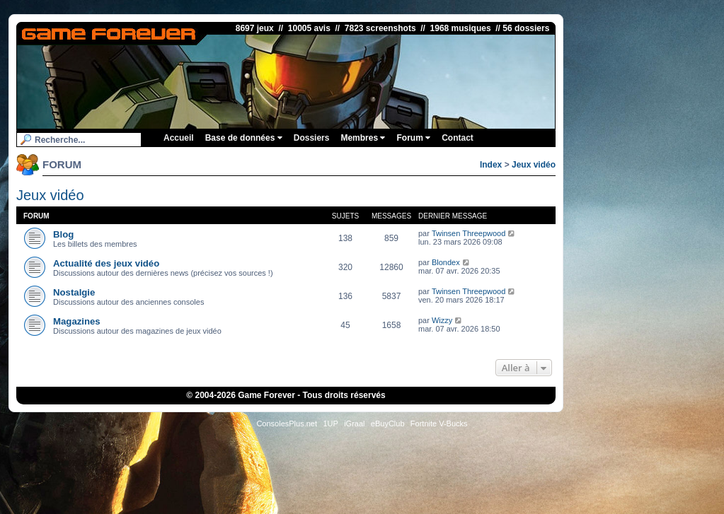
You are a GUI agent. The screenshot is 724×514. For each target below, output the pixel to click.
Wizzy (442, 320)
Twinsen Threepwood (468, 233)
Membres (362, 138)
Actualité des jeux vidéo (106, 263)
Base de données (243, 138)
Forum (413, 138)
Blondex (446, 262)
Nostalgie (74, 292)
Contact (457, 138)
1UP (330, 423)
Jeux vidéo (534, 165)
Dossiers (312, 138)
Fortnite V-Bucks (439, 423)
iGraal (354, 423)
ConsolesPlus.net (286, 423)
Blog (63, 234)
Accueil (178, 138)
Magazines (76, 321)
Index (491, 165)
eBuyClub (388, 423)
